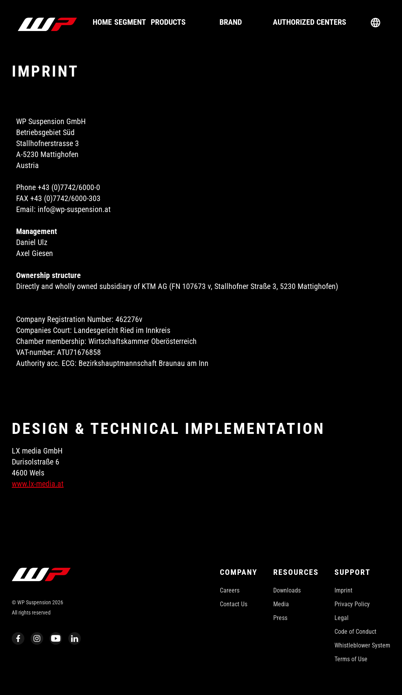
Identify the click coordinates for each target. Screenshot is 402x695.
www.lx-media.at (38, 483)
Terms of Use (350, 659)
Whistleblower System (362, 645)
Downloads (287, 590)
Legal (341, 618)
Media (281, 604)
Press (280, 618)
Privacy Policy (352, 604)
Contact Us (233, 604)
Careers (229, 590)
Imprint (343, 590)
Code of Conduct (355, 631)
